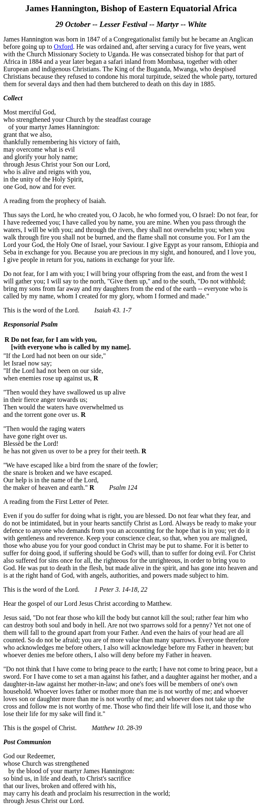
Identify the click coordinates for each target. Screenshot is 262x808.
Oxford (63, 46)
